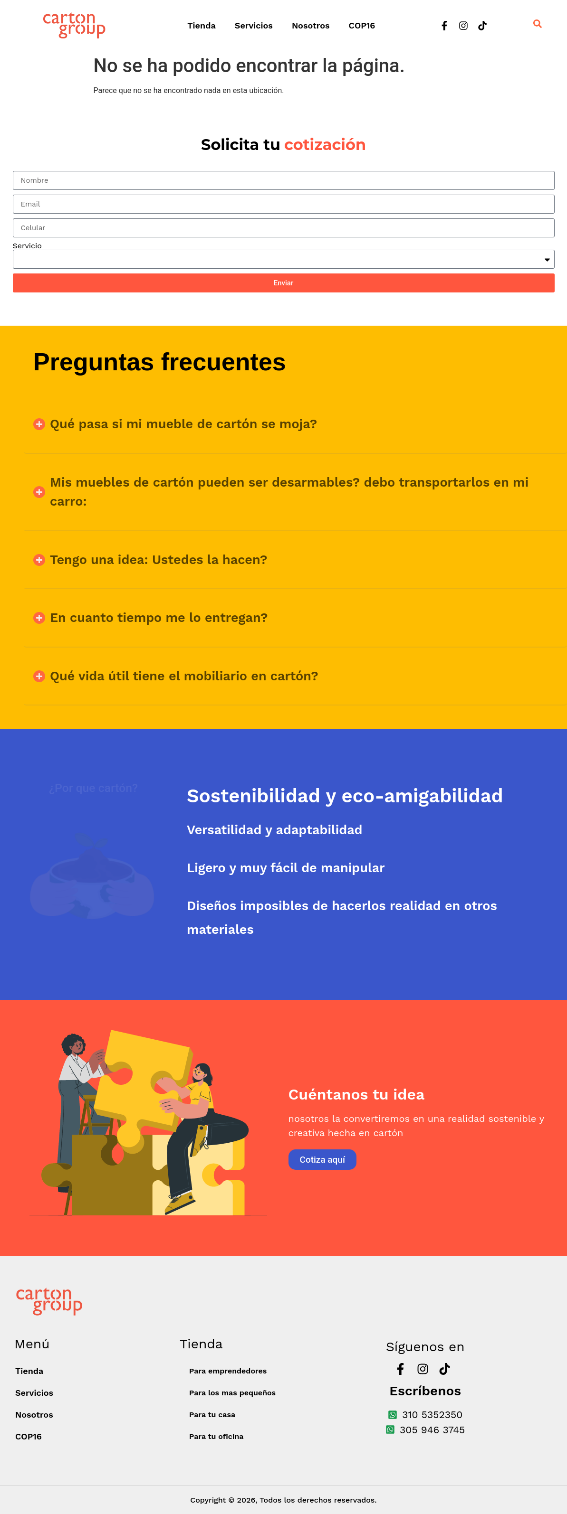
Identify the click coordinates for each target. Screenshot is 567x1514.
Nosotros (311, 25)
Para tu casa (212, 1414)
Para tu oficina (216, 1436)
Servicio (27, 246)
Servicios (254, 25)
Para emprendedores (228, 1370)
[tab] (377, 796)
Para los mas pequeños (232, 1392)
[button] (295, 424)
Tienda (201, 25)
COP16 (362, 25)
